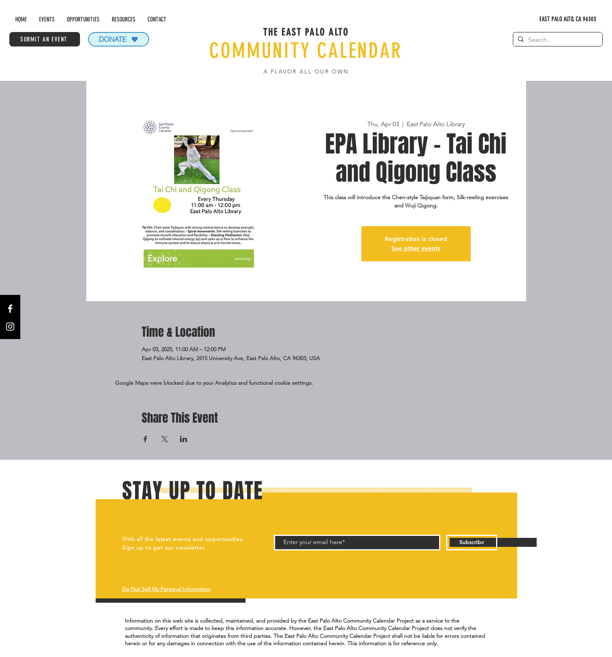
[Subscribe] (471, 542)
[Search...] (557, 39)
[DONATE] (118, 39)
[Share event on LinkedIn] (183, 439)
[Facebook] (10, 308)
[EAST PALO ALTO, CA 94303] (568, 19)
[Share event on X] (164, 439)
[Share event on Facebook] (145, 439)
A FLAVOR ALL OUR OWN (306, 71)
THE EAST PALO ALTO (306, 32)
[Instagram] (10, 326)
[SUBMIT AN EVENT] (44, 39)
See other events (415, 248)
